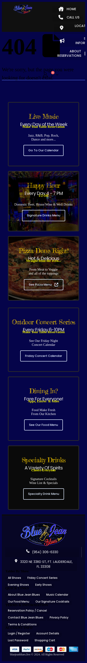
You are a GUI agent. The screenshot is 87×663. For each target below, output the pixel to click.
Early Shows (43, 585)
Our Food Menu (18, 601)
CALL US (68, 17)
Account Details (47, 633)
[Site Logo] (23, 9)
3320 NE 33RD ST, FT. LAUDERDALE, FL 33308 (43, 564)
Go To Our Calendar (43, 150)
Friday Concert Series (42, 578)
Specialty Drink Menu (43, 494)
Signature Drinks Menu (43, 215)
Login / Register (19, 633)
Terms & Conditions (22, 624)
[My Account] (45, 75)
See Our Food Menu (43, 425)
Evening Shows (18, 585)
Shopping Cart (45, 640)
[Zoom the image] (43, 524)
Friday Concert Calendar (43, 356)
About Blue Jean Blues (24, 595)
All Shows (14, 578)
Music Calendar (57, 595)
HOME (67, 9)
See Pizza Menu (43, 285)
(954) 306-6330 (42, 552)
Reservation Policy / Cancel (27, 610)
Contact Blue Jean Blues (25, 617)
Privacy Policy (59, 617)
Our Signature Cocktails (52, 601)
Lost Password (18, 640)
